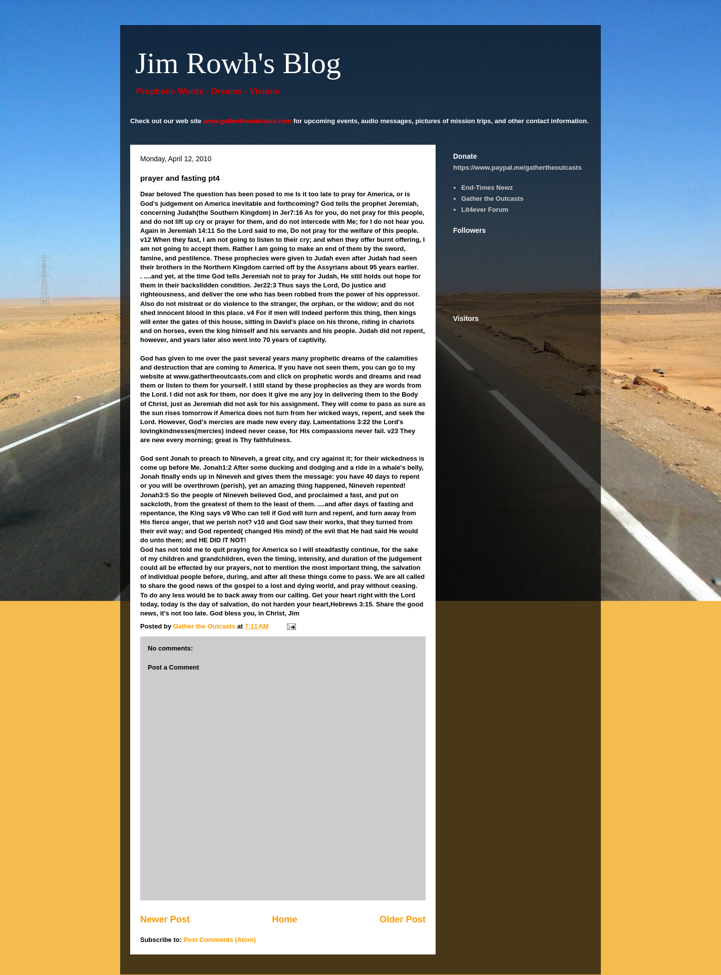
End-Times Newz (487, 187)
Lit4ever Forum (484, 209)
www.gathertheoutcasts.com (247, 121)
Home (284, 919)
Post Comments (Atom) (220, 939)
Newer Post (165, 919)
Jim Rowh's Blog (238, 63)
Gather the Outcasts (492, 198)
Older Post (403, 919)
